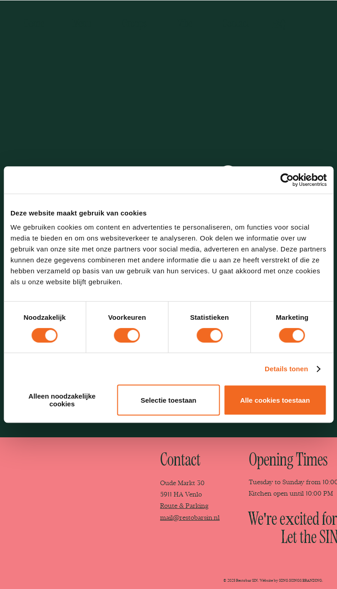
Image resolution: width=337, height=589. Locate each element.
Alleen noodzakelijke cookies (62, 400)
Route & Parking (184, 506)
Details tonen (286, 369)
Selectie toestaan (168, 400)
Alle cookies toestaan (275, 400)
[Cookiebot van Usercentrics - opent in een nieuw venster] (287, 180)
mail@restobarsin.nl (190, 518)
